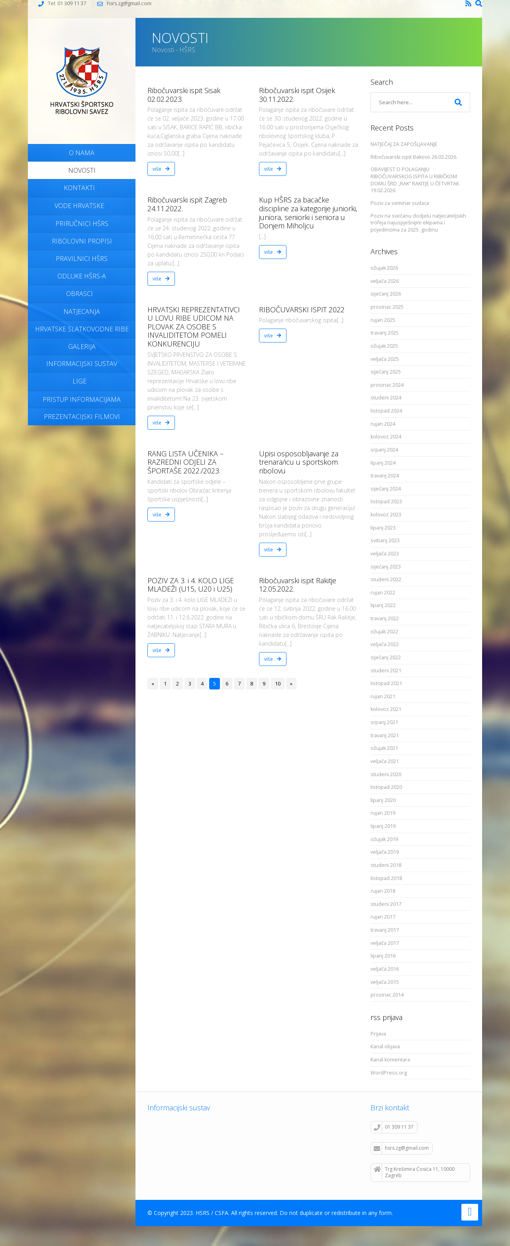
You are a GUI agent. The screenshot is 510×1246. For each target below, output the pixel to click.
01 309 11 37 (394, 1127)
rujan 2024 (383, 424)
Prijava (378, 1033)
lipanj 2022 (383, 605)
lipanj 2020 (383, 800)
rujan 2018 (383, 891)
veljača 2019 (385, 852)
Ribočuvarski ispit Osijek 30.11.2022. (297, 95)
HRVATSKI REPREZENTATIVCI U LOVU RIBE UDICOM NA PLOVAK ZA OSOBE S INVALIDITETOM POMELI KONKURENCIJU (193, 326)
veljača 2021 (385, 761)
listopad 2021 (386, 683)
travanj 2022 (385, 618)
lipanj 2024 (383, 462)
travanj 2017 (385, 930)
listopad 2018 (386, 878)
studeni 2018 (386, 865)
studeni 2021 (386, 670)
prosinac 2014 (387, 994)
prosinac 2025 (387, 307)
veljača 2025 (385, 359)
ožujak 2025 (384, 346)
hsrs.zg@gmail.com (401, 1148)
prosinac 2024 (387, 385)
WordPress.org (389, 1072)
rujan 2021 (383, 696)
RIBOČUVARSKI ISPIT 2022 (302, 309)
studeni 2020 (386, 774)
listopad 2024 (386, 410)
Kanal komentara (390, 1059)
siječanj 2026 (386, 293)
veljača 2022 (385, 644)
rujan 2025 (383, 320)
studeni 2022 (386, 579)
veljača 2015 (385, 982)
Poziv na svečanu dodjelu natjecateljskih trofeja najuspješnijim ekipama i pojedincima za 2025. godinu (418, 222)
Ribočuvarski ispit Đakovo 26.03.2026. (414, 157)
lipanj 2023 (383, 527)
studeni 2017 (386, 904)
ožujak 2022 (384, 631)
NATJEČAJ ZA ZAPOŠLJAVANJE (404, 144)
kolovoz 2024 (386, 436)
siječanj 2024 (386, 488)
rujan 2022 (383, 592)
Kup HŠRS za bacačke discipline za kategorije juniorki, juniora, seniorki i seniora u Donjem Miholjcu (308, 212)
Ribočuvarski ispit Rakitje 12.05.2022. (297, 585)
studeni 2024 (386, 397)
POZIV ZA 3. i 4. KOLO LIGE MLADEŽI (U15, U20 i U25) (190, 585)
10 (277, 683)
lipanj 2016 (383, 955)
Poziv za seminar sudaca (400, 203)
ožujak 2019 (384, 839)
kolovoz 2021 (386, 709)
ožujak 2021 (384, 748)
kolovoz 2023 (386, 514)
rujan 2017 (383, 916)
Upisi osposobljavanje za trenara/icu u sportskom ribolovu (298, 462)
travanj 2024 (385, 475)
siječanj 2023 (386, 566)
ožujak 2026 (384, 268)
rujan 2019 (383, 813)
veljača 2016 (385, 969)
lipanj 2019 (383, 826)
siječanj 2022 (386, 657)
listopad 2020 (386, 787)
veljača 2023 (385, 553)
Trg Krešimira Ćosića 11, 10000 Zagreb (414, 1172)
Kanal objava (385, 1046)
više (161, 168)
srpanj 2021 (384, 722)
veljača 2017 (385, 943)
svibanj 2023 (385, 540)
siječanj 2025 (386, 371)
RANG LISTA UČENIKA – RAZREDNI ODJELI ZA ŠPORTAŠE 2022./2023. (185, 462)
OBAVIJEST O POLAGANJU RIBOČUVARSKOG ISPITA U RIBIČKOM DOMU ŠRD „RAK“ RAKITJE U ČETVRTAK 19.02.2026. (415, 180)
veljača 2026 (385, 281)
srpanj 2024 (384, 449)
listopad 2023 (386, 501)
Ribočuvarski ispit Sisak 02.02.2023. (183, 95)
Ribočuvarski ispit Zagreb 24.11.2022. (187, 204)
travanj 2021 (385, 735)
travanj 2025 (385, 332)
